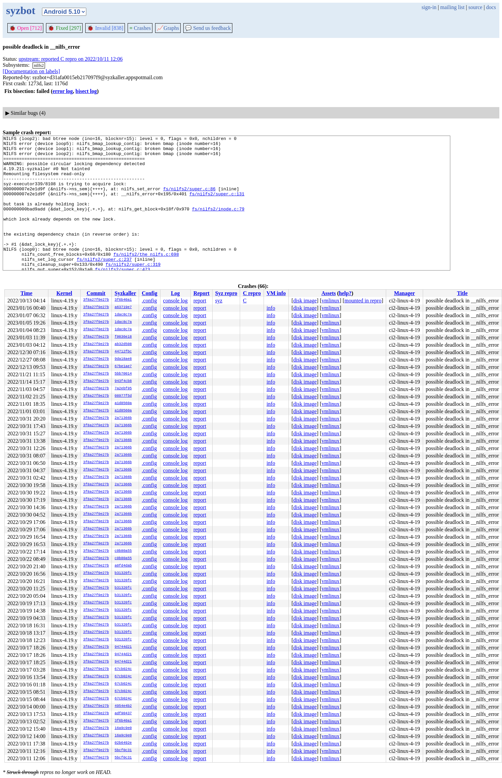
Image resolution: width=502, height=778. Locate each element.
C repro (252, 293)
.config (149, 300)
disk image (305, 300)
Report (201, 293)
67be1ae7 (123, 366)
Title (462, 293)
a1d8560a (123, 403)
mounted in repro (363, 300)
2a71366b (123, 418)
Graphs (168, 28)
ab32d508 (123, 344)
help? (345, 293)
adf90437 (123, 713)
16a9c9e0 (123, 728)
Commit (96, 293)
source (475, 7)
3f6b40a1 (123, 300)
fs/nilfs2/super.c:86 (189, 200)
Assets (328, 293)
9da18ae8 (123, 359)
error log (63, 91)
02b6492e (123, 743)
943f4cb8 (123, 381)
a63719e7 (123, 307)
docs (491, 7)
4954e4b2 (123, 706)
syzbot (20, 10)
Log (175, 293)
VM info (276, 293)
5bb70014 (123, 374)
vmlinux (330, 300)
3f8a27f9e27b (96, 300)
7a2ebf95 (123, 388)
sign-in (428, 7)
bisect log (86, 91)
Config (149, 293)
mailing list (452, 7)
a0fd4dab (123, 566)
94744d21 (123, 647)
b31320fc (123, 573)
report (199, 300)
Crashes (140, 28)
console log (175, 300)
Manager (404, 293)
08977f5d (123, 396)
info (271, 308)
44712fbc (123, 351)
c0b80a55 (123, 551)
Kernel (64, 293)
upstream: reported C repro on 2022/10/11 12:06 (71, 59)
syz (218, 300)
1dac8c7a (123, 314)
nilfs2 (39, 65)
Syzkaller (125, 293)
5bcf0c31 (123, 750)
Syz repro (226, 293)
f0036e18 (123, 337)
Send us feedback (208, 28)
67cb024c (123, 669)
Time (26, 293)
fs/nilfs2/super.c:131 (216, 206)
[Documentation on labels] (31, 71)
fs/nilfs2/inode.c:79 (218, 224)
